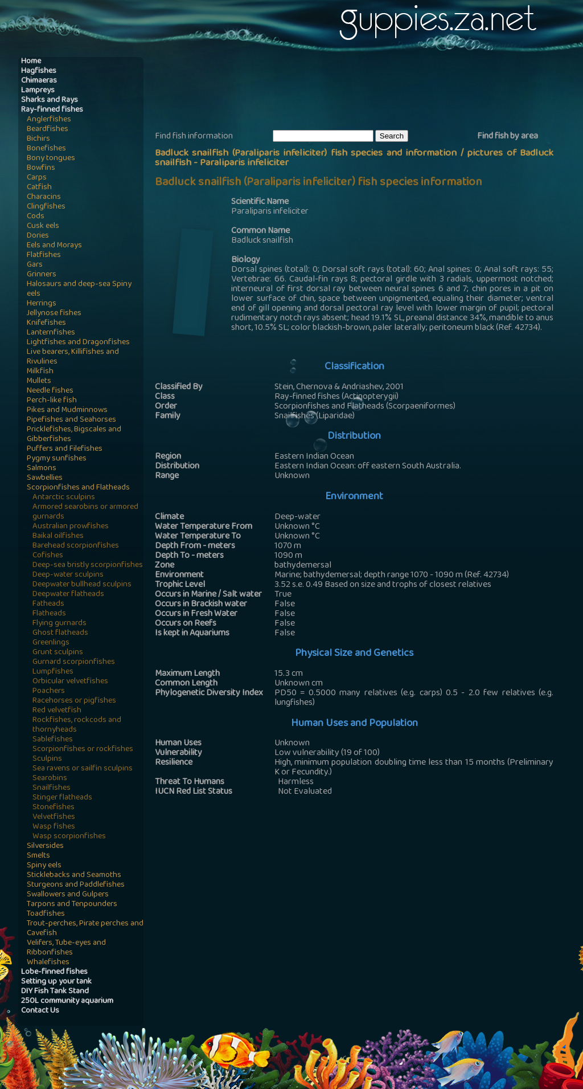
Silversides (45, 846)
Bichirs (38, 139)
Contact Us (40, 1011)
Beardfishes (47, 129)
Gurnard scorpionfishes (73, 662)
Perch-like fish (52, 401)
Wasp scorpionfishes (69, 837)
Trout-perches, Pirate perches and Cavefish (85, 929)
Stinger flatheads (62, 798)
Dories (38, 236)
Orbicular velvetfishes (70, 682)
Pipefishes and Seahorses (71, 420)
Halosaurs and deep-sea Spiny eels (79, 289)
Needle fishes (50, 391)
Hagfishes (38, 71)
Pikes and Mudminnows (67, 410)
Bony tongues (51, 158)
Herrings (41, 304)
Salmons (41, 468)
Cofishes (47, 556)
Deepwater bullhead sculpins (82, 585)
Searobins (49, 778)
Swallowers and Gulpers (68, 895)
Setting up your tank (56, 982)
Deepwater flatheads (68, 594)
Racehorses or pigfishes (74, 701)
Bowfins (41, 168)
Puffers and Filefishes (64, 449)
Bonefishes (46, 149)
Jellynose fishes (54, 313)
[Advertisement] (362, 91)
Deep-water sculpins (68, 575)
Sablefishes (52, 740)
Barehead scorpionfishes (75, 546)
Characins (44, 197)
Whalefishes (48, 963)
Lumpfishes (52, 672)
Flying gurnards (59, 623)
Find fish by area (507, 137)
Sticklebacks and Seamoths (74, 875)
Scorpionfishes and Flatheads (78, 488)
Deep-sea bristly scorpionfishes (87, 565)
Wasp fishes (53, 827)
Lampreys (38, 91)
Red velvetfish (56, 711)
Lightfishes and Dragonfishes (78, 343)
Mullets (39, 381)
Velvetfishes (53, 817)
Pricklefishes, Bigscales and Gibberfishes (74, 435)
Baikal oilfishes (58, 536)
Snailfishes (51, 788)
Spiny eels (44, 866)
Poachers (48, 691)
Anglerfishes (49, 120)
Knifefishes (46, 323)
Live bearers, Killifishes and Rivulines (73, 357)
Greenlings (50, 643)
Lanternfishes (51, 333)
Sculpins (47, 759)
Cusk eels (43, 226)
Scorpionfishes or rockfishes (82, 749)
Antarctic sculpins (63, 498)
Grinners (41, 275)
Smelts (38, 856)
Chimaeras (39, 81)
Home (31, 62)
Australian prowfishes (70, 527)
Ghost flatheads (60, 633)
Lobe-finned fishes (54, 972)
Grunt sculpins (57, 653)
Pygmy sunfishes (57, 459)
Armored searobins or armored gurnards (85, 512)
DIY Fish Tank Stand (55, 992)
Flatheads (49, 614)
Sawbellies (45, 478)
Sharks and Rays (49, 100)
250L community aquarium (67, 1001)
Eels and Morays (54, 246)
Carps (37, 178)
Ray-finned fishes (52, 110)
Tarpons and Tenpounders (72, 904)
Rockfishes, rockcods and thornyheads (76, 725)
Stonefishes (53, 808)
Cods (35, 217)
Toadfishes (46, 914)
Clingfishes (46, 207)
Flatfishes (44, 255)
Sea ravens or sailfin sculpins (82, 769)
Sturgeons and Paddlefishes (76, 885)
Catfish (39, 188)
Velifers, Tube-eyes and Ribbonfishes (66, 948)
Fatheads (48, 604)
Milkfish (40, 372)
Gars (35, 265)
